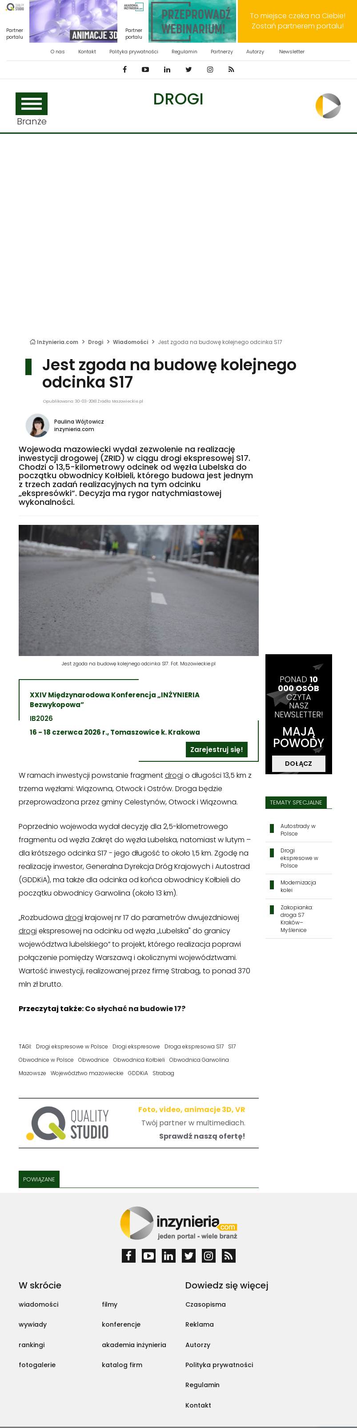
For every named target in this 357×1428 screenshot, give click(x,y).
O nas (58, 51)
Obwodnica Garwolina (199, 1060)
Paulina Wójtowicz (79, 421)
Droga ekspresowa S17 (194, 1046)
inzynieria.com (74, 429)
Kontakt (87, 51)
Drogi (178, 99)
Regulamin (184, 51)
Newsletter (292, 51)
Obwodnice (93, 1060)
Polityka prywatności (133, 51)
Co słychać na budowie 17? (135, 1009)
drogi (174, 775)
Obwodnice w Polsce (46, 1060)
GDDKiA (138, 1073)
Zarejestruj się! (216, 749)
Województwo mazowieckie (87, 1073)
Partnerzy (222, 51)
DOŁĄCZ (298, 763)
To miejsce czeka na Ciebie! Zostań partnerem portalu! (297, 21)
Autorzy (255, 51)
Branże (32, 110)
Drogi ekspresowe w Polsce (72, 1046)
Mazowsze (32, 1073)
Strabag (163, 1073)
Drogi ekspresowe (136, 1046)
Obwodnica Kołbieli (139, 1060)
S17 (232, 1046)
